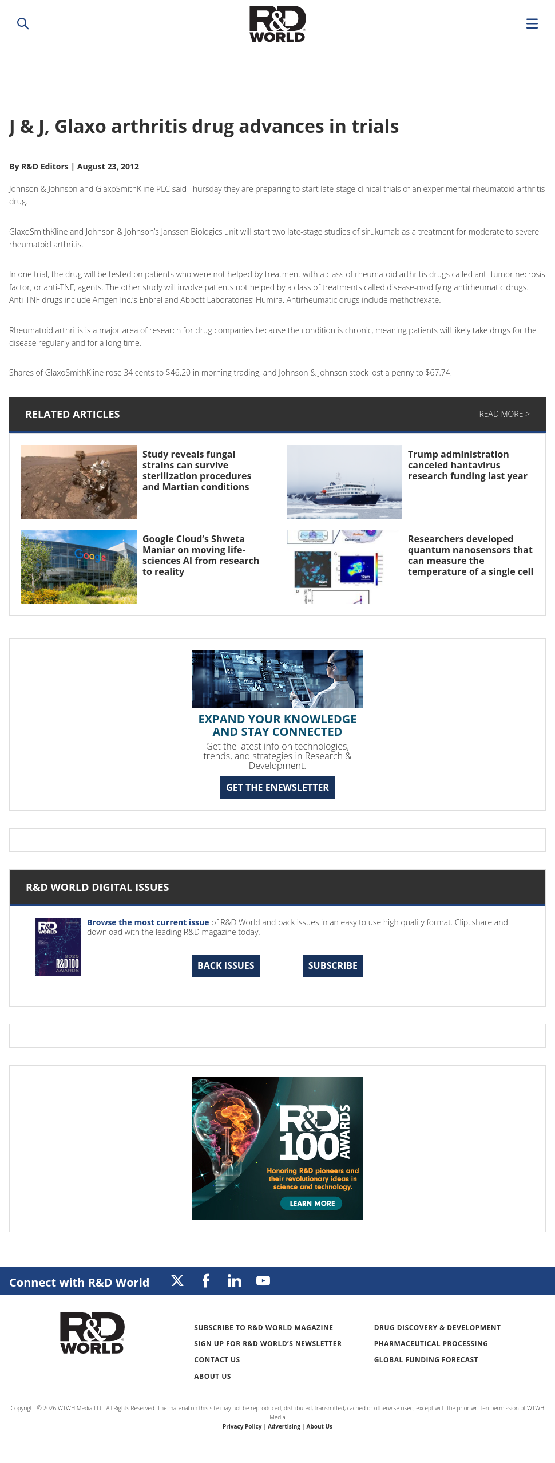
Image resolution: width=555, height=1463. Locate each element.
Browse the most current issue (148, 922)
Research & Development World (277, 24)
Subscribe (333, 965)
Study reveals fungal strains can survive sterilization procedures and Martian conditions (196, 471)
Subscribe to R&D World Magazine (263, 1327)
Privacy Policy (242, 1426)
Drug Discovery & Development (437, 1327)
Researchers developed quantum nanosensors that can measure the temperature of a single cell (470, 555)
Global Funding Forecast (426, 1360)
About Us (212, 1376)
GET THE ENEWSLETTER (277, 787)
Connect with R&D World (79, 1282)
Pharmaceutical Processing (431, 1343)
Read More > (504, 413)
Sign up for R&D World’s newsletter (268, 1343)
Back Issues (226, 965)
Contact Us (217, 1360)
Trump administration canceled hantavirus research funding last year (468, 465)
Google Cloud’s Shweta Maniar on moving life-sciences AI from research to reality (200, 555)
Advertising (284, 1426)
